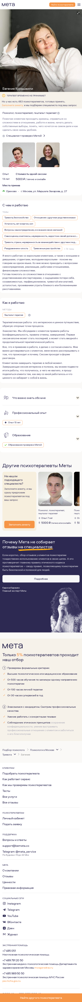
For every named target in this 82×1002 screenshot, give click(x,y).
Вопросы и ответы (14, 840)
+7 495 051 (9, 951)
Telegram (13, 910)
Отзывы (7, 876)
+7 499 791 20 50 (12, 960)
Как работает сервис (16, 779)
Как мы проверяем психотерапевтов (27, 785)
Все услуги (9, 797)
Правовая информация (18, 888)
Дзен (10, 928)
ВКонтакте (14, 922)
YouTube (12, 916)
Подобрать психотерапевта (21, 773)
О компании (10, 870)
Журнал (12, 934)
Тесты (6, 791)
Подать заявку (12, 824)
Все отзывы (10, 802)
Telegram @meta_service (19, 852)
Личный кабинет (13, 818)
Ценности (8, 882)
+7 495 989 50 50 (13, 973)
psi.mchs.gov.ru (11, 981)
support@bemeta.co (15, 846)
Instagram (14, 903)
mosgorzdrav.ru (44, 967)
